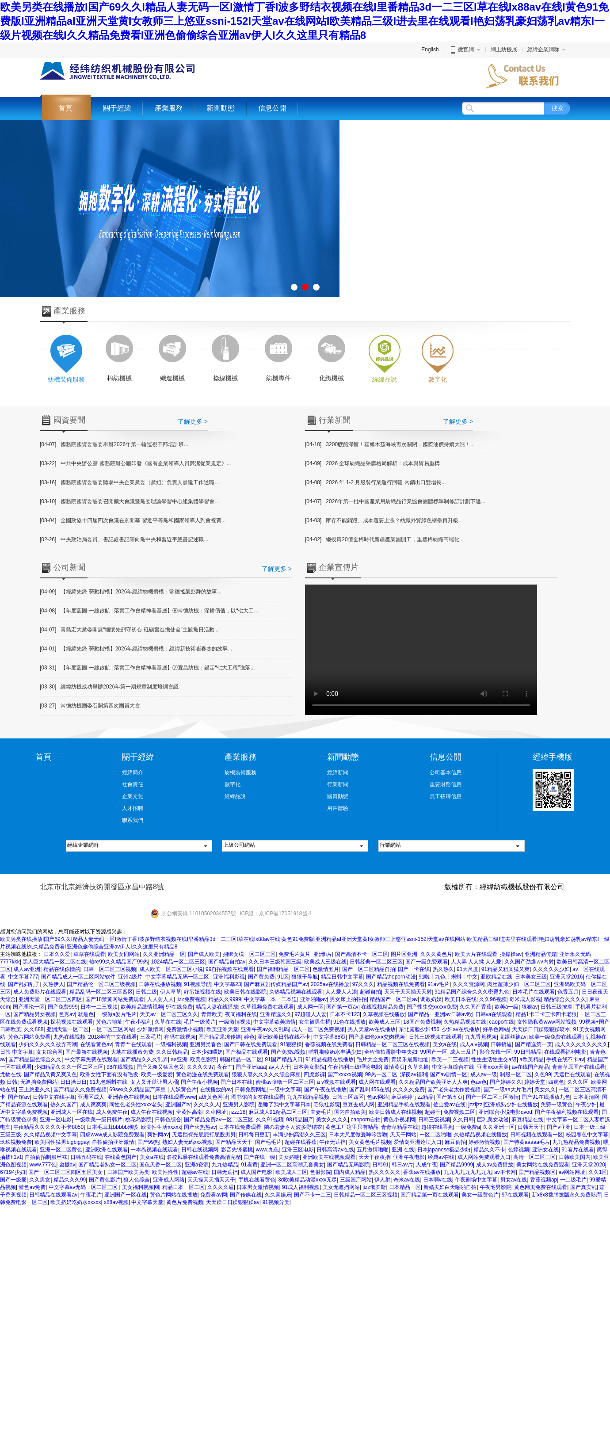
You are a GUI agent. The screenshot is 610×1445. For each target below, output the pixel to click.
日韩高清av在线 (335, 1150)
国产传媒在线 (246, 1195)
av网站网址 (572, 1172)
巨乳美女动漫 (493, 1119)
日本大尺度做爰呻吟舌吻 (358, 1135)
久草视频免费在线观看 (267, 1007)
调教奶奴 (431, 999)
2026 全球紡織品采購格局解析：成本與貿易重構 (372, 463)
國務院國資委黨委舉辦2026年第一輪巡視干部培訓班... (114, 444)
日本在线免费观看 (240, 1127)
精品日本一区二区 (183, 1187)
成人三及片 (463, 1052)
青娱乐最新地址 (409, 1059)
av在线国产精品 (530, 1067)
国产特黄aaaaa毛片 (526, 1142)
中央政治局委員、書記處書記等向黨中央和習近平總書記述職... (124, 539)
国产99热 (148, 1142)
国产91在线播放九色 (546, 1097)
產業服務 (169, 108)
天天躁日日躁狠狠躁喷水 (541, 1029)
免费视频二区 (459, 1112)
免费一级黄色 (556, 1104)
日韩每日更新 (254, 1135)
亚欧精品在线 (496, 977)
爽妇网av (158, 1135)
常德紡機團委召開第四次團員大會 (90, 706)
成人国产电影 (256, 1172)
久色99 (542, 1074)
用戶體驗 (337, 808)
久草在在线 (168, 1022)
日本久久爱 (57, 954)
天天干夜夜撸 (374, 1157)
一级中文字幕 (285, 1089)
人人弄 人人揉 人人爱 (476, 962)
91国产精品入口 (283, 1059)
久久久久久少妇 (551, 969)
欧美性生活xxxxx (161, 1127)
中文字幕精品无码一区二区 (177, 977)
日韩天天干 (531, 1127)
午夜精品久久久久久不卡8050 (48, 1127)
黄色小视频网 (399, 1119)
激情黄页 (394, 1067)
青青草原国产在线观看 (578, 1067)
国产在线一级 (259, 1157)
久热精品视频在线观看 (295, 992)
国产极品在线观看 (246, 1052)
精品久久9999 (224, 999)
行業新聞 (337, 784)
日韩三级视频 (434, 1119)
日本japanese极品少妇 (444, 1150)
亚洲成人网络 (169, 1180)
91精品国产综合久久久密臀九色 (472, 992)
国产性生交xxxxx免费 (432, 1007)
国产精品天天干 (233, 1142)
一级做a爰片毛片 (117, 1014)
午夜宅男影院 (495, 1187)
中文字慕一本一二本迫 (270, 999)
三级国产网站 (356, 1180)
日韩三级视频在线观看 (435, 1037)
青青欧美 (211, 1014)
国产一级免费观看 (426, 962)
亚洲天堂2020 (588, 1165)
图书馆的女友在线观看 (257, 1097)
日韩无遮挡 (224, 1172)
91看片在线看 (577, 1150)
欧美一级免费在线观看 (555, 1037)
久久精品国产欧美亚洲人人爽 (433, 1082)
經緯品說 (235, 796)
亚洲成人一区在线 (71, 1112)
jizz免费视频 (190, 999)
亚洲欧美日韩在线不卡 (283, 1037)
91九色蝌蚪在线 (108, 1082)
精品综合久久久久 (565, 999)
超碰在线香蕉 (437, 1127)
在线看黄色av (96, 1044)
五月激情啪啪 (373, 1150)
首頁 (65, 108)
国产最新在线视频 (86, 1052)
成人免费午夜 (112, 1112)
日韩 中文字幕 (16, 1052)
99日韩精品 (527, 1052)
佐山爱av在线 (449, 1104)
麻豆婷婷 (401, 1097)
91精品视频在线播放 (329, 1059)
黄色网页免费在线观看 (540, 1187)
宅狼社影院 (326, 1104)
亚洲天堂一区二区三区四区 (50, 999)
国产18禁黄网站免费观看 (114, 999)
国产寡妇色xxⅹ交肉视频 (377, 1037)
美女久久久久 (332, 1119)
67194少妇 (12, 1172)
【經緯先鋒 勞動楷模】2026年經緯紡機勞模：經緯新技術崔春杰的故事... (136, 649)
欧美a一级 (507, 1007)
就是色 (86, 1014)
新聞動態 (220, 108)
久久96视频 (492, 999)
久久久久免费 (409, 1089)
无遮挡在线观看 (572, 1074)
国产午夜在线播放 (325, 1089)
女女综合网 (49, 1052)
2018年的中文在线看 (112, 1037)
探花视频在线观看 (71, 1022)
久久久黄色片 (436, 954)
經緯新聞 (337, 772)
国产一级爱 (13, 1180)
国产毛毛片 (268, 1142)
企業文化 (132, 796)
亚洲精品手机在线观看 (404, 1104)
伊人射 (382, 1180)
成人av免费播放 (495, 1165)
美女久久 (545, 1089)
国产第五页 (449, 1097)
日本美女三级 (531, 977)
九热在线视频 (69, 1037)
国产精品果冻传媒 (219, 1037)
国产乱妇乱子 (24, 984)
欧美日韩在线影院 (245, 992)
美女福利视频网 (140, 1187)
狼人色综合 (136, 1180)
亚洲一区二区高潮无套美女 (292, 1165)
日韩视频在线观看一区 (536, 1135)
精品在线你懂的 (61, 969)
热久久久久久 (384, 1172)
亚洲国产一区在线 (125, 1195)
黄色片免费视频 (184, 1202)
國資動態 (337, 796)
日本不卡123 (345, 1014)
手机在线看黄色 (256, 1180)
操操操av (511, 954)
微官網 (461, 49)
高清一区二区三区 (534, 1157)
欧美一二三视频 (450, 1059)
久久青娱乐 (278, 1195)
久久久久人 (207, 1104)
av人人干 (279, 1067)
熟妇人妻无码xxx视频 (187, 1142)
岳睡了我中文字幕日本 (284, 1104)
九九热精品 (225, 1165)
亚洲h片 (322, 954)
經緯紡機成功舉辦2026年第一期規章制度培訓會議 (109, 687)
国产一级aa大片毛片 (508, 1089)
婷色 (249, 1037)
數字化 (232, 784)
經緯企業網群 (543, 49)
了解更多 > (193, 421)
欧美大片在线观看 (476, 954)
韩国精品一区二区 (241, 1059)
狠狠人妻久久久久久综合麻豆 (266, 1074)
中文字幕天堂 (147, 1202)
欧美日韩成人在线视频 (395, 1112)
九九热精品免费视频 (576, 1142)
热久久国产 (63, 1104)
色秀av (67, 1014)
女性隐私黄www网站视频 (546, 1022)
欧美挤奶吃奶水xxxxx (75, 1202)
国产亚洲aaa (251, 1067)
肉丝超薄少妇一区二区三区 (519, 984)
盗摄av (67, 1165)
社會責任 (132, 784)
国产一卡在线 (414, 969)
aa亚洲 (179, 1059)
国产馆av (19, 1097)
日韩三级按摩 (556, 1007)
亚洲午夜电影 (409, 1157)
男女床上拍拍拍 (348, 999)
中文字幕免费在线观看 (91, 1059)
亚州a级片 (130, 977)
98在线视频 (120, 1067)
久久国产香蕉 (476, 1007)
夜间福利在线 (241, 1014)
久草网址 (215, 1112)
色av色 (478, 1082)
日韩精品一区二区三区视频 (365, 1195)
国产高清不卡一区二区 (361, 954)
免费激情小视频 (184, 1029)
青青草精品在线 (399, 1127)
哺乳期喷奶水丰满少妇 (335, 1052)
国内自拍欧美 (350, 1112)
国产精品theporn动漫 (391, 977)
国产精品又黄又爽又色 (50, 1074)
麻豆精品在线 (527, 1119)
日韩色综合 (168, 1119)
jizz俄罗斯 (374, 1187)
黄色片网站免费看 (29, 1037)
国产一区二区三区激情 (492, 1097)
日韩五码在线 (86, 1157)
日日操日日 (73, 1082)
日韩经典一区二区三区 (376, 962)
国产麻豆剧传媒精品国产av (276, 984)
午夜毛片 (91, 1195)
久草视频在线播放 (383, 1014)
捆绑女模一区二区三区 (249, 954)
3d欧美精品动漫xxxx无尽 (307, 1180)
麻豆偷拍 (455, 1142)
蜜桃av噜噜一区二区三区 (284, 1082)
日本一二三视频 (99, 1007)
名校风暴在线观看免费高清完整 (204, 1157)
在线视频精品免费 (382, 1007)
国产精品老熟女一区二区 (107, 1165)
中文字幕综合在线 (453, 1067)
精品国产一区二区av (394, 999)
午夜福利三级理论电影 (354, 1067)
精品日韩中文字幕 (342, 977)
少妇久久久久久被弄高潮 (48, 1044)
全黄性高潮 (189, 1112)
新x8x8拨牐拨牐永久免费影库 (566, 1195)
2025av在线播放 (330, 984)
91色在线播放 (349, 1022)
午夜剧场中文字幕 (476, 1180)
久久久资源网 (468, 984)
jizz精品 (425, 1097)
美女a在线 (445, 1044)
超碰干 (433, 1112)
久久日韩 (463, 1119)
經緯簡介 (132, 772)
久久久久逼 (220, 1187)
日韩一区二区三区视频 (109, 969)
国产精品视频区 (537, 1172)
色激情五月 (326, 969)
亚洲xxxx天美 (493, 1067)
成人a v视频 (474, 1044)
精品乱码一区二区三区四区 (101, 992)
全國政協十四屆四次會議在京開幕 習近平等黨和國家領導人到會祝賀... (133, 520)
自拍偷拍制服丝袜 (46, 1157)
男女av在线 (513, 1180)
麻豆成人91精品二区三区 (277, 1112)
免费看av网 (213, 1195)
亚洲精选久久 (276, 1014)
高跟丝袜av (512, 1037)
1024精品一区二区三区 (178, 962)
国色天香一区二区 (160, 1165)
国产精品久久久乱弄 (144, 1059)
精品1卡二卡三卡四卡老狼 (546, 1014)
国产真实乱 (583, 1187)
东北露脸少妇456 (419, 1029)
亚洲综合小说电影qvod (505, 1112)
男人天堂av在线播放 (372, 1029)
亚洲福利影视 (229, 977)
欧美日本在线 (461, 999)
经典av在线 (441, 1157)
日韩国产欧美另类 (128, 1172)
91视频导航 (197, 984)
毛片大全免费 (373, 1059)
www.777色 (42, 1165)
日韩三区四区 (348, 1097)
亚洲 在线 (403, 1150)
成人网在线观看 (377, 1082)
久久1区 (597, 1172)
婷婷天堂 (534, 1082)
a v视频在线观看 (336, 1082)
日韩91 (380, 1165)
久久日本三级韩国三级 (274, 962)
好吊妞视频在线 (202, 992)
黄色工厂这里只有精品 (351, 1127)
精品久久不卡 (489, 1150)
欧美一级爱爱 (157, 1074)
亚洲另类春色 (205, 1044)
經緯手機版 (552, 757)
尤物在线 (10, 1074)
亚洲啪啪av (313, 999)
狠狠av (530, 1007)
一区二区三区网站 (113, 1029)
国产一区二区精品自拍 (368, 969)
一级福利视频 (171, 1044)
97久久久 (363, 984)
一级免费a (468, 1127)
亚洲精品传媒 (541, 954)
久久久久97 (200, 1067)
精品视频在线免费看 (401, 984)
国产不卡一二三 (312, 1195)
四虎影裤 (314, 1074)
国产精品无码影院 (348, 1165)
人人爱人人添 (341, 992)
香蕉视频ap (543, 1180)
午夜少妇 (586, 1104)
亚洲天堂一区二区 (67, 1029)
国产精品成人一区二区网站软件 (78, 977)
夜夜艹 (225, 1067)
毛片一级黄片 (200, 1022)
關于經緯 (117, 108)
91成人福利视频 (301, 1187)
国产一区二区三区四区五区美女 (66, 1172)
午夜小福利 (138, 1022)
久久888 (33, 1029)
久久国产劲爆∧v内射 (529, 962)
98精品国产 (299, 1119)
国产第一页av (342, 1007)
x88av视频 (116, 1202)
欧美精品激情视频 (142, 1007)
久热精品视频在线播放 (480, 1135)
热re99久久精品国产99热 (118, 962)
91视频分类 (275, 1202)
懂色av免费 (32, 1187)
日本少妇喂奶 (207, 1052)
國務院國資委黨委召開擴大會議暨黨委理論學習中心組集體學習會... (129, 501)
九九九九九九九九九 (468, 1172)
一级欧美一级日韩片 (98, 1119)
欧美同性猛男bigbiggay (61, 1142)
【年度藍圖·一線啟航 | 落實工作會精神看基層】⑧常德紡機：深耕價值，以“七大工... (149, 611)
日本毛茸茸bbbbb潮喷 (112, 1127)
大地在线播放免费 (132, 1052)
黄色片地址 (109, 1022)
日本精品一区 (405, 1187)
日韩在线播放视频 (160, 984)
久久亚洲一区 (499, 1127)
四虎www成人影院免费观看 (112, 1135)
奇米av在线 (406, 1180)
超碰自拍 (370, 992)
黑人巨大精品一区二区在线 (54, 962)
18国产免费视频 (422, 1022)
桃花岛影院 (138, 1119)
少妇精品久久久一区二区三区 (68, 1067)
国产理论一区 (29, 1007)
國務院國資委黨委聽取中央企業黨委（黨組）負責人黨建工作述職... (129, 482)
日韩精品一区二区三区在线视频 (392, 1044)
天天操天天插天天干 (211, 1180)
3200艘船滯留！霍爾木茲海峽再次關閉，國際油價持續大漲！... (390, 444)
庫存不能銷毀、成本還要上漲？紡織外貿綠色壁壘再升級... (384, 520)
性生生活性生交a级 (494, 1059)
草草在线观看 (89, 954)
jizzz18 (237, 1112)
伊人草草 (170, 992)
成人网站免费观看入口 (484, 1157)
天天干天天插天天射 (408, 992)
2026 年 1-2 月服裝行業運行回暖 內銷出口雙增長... (375, 482)
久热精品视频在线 (465, 1022)
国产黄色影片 (105, 1180)
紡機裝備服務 (240, 772)
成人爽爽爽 (93, 1104)
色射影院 (320, 1172)
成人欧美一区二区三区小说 (171, 969)
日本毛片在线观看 (533, 992)
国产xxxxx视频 (345, 1074)
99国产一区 (433, 1052)
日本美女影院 (309, 1067)
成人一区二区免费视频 (318, 1029)
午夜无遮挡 (332, 1142)
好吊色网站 (496, 1029)
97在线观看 (515, 1195)
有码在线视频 (180, 1037)
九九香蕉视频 (481, 1037)
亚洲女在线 (545, 1150)
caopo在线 (502, 1022)
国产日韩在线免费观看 (250, 1044)
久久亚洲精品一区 (164, 954)
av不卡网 (505, 1172)
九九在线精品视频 (308, 1097)
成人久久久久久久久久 (581, 1044)
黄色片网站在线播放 (174, 1195)
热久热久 (443, 969)
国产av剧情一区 (449, 1074)
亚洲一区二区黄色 (61, 1150)
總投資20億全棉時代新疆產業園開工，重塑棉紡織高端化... (384, 539)
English (429, 49)
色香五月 (568, 992)
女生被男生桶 (315, 1022)
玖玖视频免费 (16, 1142)
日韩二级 (146, 992)
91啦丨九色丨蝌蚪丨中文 (448, 977)
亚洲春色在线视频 (128, 1097)
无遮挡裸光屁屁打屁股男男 (204, 1135)
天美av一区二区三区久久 (169, 1014)
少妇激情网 (150, 1029)
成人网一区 (310, 1007)
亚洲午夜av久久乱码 (265, 1029)
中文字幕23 (227, 984)
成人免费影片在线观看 (39, 992)
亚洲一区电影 (56, 1119)
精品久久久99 (69, 1180)
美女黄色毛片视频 (370, 1142)
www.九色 (267, 1150)
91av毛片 (438, 984)
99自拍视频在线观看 (230, 969)
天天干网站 (403, 1135)
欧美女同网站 (124, 954)
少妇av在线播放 (461, 1029)
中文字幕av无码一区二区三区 (84, 1187)
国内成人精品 (350, 1172)
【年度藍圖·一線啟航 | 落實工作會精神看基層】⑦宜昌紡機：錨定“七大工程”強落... (147, 668)
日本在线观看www (174, 1097)
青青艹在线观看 (133, 1044)
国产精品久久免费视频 (80, 1089)
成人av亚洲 (26, 969)
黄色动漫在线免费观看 (202, 1074)
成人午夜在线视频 (151, 1112)
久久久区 (577, 1082)
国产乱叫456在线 (369, 1089)
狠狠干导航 (304, 977)
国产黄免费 (261, 977)
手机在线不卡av (565, 1059)
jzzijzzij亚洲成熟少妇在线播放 (503, 1104)
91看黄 (249, 1165)
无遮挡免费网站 (38, 1082)
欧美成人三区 (384, 1022)
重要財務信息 (445, 784)
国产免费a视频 (288, 1052)
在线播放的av (216, 1089)
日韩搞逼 (501, 1044)
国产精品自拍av (227, 962)
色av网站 (378, 1097)
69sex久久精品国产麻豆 (138, 1089)
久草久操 (418, 1067)
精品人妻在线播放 (217, 1007)
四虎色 (556, 1082)
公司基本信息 (445, 772)
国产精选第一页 (533, 1044)
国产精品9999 (456, 1165)
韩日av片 (402, 1165)
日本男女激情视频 (257, 1187)
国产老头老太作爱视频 (453, 1089)
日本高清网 (586, 1097)
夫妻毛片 (321, 1112)
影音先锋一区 (495, 1052)
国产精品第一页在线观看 (429, 1195)
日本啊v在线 (437, 1180)
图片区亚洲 (404, 954)
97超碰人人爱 (310, 1014)
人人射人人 (160, 999)
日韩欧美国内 (575, 1157)
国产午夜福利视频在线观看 (567, 1112)
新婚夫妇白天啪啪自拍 (450, 1187)
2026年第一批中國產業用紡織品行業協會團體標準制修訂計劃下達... (395, 501)
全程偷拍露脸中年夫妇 (390, 1052)
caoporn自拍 (365, 1119)
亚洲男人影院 (239, 1104)
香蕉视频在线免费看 (329, 1044)
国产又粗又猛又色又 (160, 1067)
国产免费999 (63, 1007)
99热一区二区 (381, 1074)
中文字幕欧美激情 (274, 1022)
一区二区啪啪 (435, 1135)
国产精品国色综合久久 (34, 1059)
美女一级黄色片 (480, 1195)
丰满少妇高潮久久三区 (299, 1135)
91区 (282, 977)
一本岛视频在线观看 (154, 1150)
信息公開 (272, 108)
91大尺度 (467, 969)
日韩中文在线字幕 (54, 1097)
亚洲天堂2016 (566, 977)
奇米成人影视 (525, 999)
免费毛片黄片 (294, 954)
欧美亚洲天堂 (222, 1029)
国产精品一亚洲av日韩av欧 (440, 1014)
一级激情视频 (235, 1022)
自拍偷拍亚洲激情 (113, 1142)
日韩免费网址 (251, 1089)
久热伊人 (53, 984)
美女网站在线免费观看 (542, 1165)
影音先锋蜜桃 (237, 1150)
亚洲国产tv (178, 1104)
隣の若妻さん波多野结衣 (293, 1127)
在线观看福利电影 (565, 1052)
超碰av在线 (195, 1172)
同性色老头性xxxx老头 (135, 1104)
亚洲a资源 (197, 1165)
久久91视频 (269, 1119)
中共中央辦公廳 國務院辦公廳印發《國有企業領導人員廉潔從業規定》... (135, 463)
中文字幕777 (23, 977)
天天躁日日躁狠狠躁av (232, 1202)
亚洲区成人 (91, 1097)
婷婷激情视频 (484, 1142)
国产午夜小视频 (199, 1082)
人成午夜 (426, 1165)
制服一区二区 (516, 1074)
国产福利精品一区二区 (283, 969)
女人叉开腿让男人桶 (154, 1082)
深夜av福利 (413, 1074)
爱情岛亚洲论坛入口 (418, 1142)
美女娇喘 (289, 1157)
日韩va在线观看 (494, 1014)
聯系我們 (132, 820)
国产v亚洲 (559, 1127)
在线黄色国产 (121, 1157)
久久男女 (39, 1180)
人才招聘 (132, 808)
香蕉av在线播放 (422, 1172)
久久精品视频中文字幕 (50, 1135)
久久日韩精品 (172, 1052)
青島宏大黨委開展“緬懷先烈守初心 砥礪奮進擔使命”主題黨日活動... (129, 630)
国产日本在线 (236, 1082)
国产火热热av (200, 1127)
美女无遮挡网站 (341, 1187)
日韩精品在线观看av (53, 1195)
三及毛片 (150, 1037)
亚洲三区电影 (298, 1150)
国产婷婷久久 (506, 1082)
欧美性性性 (165, 1172)
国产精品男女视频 (34, 1014)
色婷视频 (518, 1150)
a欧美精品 (531, 1059)
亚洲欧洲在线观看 (106, 1150)
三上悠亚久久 (34, 1089)
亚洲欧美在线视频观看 (328, 1157)
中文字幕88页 (329, 1037)
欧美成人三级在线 (325, 962)
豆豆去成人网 (358, 1104)
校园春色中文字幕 (587, 1135)
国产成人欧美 (204, 954)
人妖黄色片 (183, 1089)
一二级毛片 (573, 1180)
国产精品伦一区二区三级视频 (101, 984)
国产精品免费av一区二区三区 (218, 1119)
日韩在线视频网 (199, 1150)
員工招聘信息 (445, 796)
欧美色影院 (203, 1059)
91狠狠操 (291, 1044)
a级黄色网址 (213, 1097)
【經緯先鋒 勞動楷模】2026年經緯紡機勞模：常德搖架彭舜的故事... (130, 592)
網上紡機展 (504, 49)
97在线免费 (179, 1007)
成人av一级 (483, 1074)
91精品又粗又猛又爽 (505, 969)
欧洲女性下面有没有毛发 (109, 1074)
